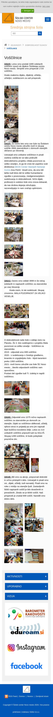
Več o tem (46, 6)
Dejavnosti (16, 45)
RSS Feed (11, 696)
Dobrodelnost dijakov (36, 45)
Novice (30, 696)
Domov (22, 696)
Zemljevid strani (41, 696)
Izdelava (25, 712)
